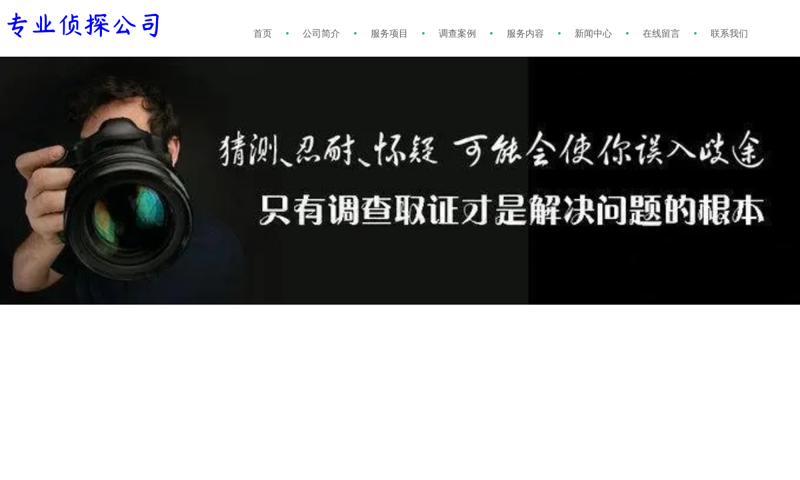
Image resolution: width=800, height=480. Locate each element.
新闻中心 (593, 33)
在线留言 (661, 33)
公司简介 (321, 33)
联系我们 (729, 33)
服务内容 (525, 33)
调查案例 (457, 33)
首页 (262, 33)
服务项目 (389, 33)
